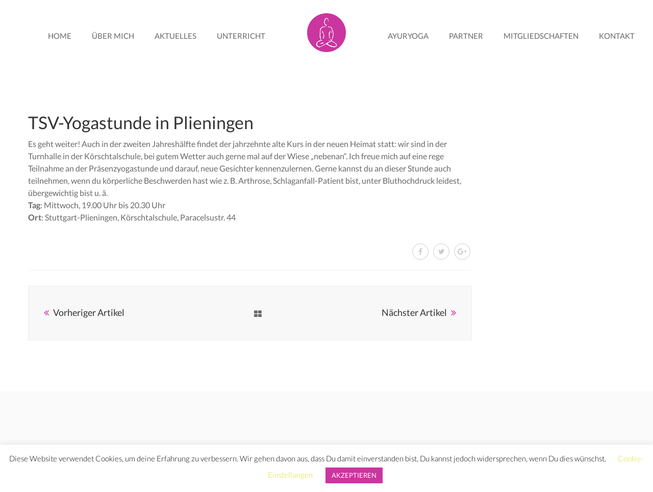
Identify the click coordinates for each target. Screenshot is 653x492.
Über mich (113, 35)
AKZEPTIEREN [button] (354, 475)
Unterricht (241, 35)
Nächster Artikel (414, 312)
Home (59, 35)
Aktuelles (175, 35)
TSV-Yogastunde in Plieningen (141, 122)
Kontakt (617, 35)
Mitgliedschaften (541, 35)
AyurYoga (408, 35)
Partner (466, 35)
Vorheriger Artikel (88, 312)
